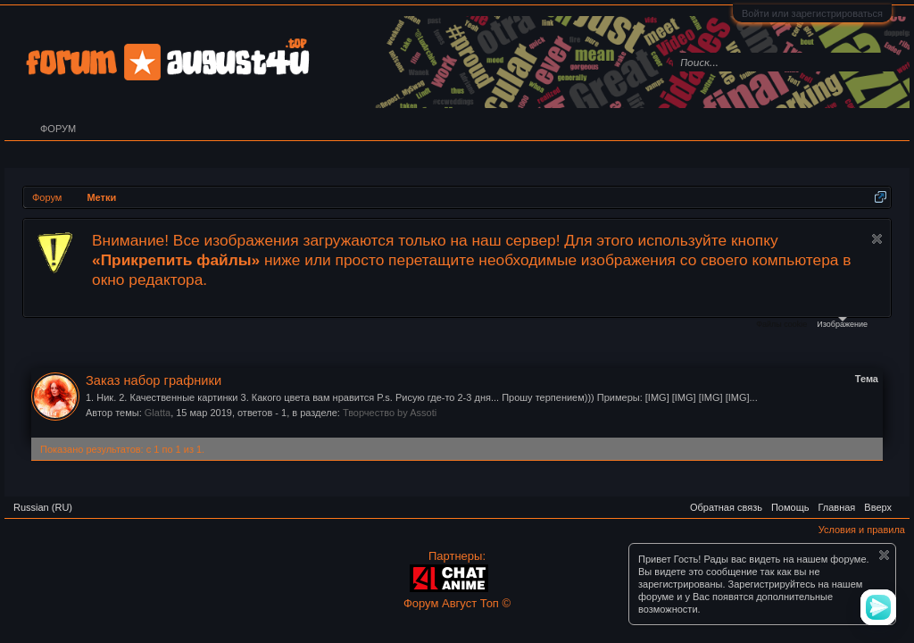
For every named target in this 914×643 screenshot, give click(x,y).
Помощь (790, 507)
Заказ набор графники (153, 380)
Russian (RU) (42, 507)
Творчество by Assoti (389, 412)
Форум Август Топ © (457, 603)
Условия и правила (861, 529)
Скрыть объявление (877, 239)
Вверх (878, 507)
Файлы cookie (781, 324)
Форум (58, 128)
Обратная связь (726, 507)
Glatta (157, 412)
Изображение (842, 323)
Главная (836, 507)
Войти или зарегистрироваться (812, 13)
